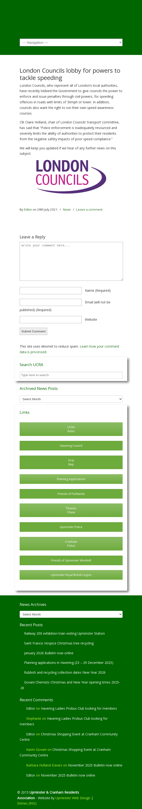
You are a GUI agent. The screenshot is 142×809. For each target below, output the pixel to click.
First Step (71, 462)
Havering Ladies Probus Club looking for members (79, 708)
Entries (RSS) (26, 803)
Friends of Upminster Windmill (71, 560)
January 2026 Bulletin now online (48, 653)
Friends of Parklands (71, 494)
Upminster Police (71, 527)
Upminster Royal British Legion (71, 575)
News (67, 209)
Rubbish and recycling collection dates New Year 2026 (65, 672)
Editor (28, 209)
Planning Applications (71, 479)
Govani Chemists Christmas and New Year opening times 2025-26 (70, 685)
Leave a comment (89, 209)
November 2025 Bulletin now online (95, 765)
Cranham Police (71, 544)
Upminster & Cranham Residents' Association (71, 18)
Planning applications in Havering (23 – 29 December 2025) (68, 662)
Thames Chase (71, 510)
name (98, 290)
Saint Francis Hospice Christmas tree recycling (59, 643)
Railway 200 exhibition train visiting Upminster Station (64, 633)
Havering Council (71, 446)
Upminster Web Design (72, 798)
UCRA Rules (71, 429)
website (91, 319)
